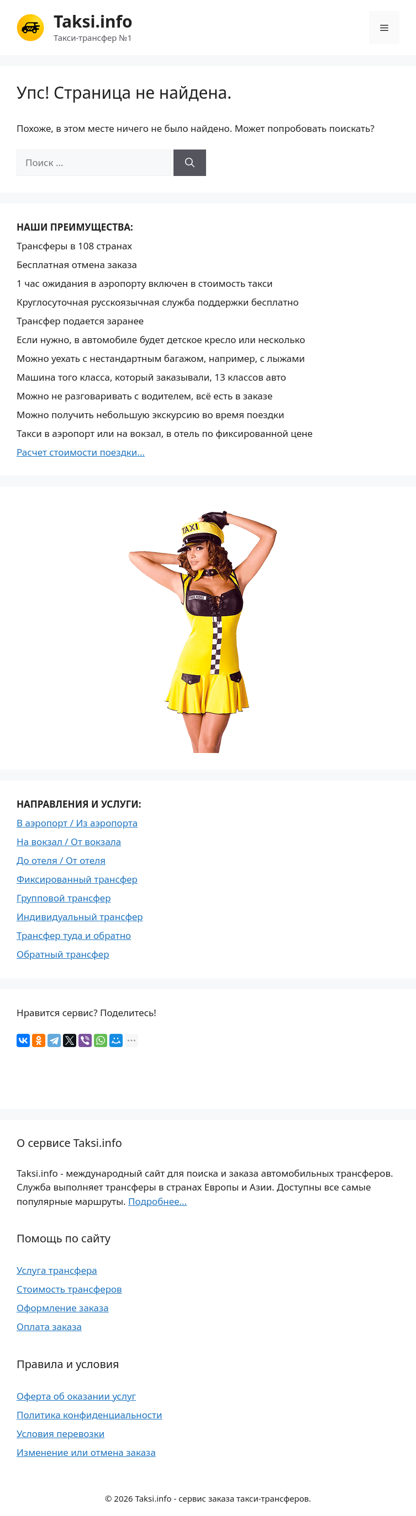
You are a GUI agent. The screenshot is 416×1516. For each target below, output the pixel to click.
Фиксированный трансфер (77, 879)
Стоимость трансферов (69, 1289)
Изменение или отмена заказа (86, 1452)
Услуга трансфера (57, 1270)
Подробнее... (157, 1201)
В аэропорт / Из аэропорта (77, 822)
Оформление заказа (63, 1307)
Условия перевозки (60, 1433)
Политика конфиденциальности (89, 1414)
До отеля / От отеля (61, 860)
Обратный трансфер (63, 954)
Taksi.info (93, 21)
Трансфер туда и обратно (74, 935)
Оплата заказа (49, 1326)
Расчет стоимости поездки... (81, 452)
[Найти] (189, 163)
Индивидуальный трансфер (80, 916)
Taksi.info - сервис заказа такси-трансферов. (223, 1498)
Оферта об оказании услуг (76, 1396)
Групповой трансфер (64, 898)
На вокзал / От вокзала (69, 841)
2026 (123, 1498)
